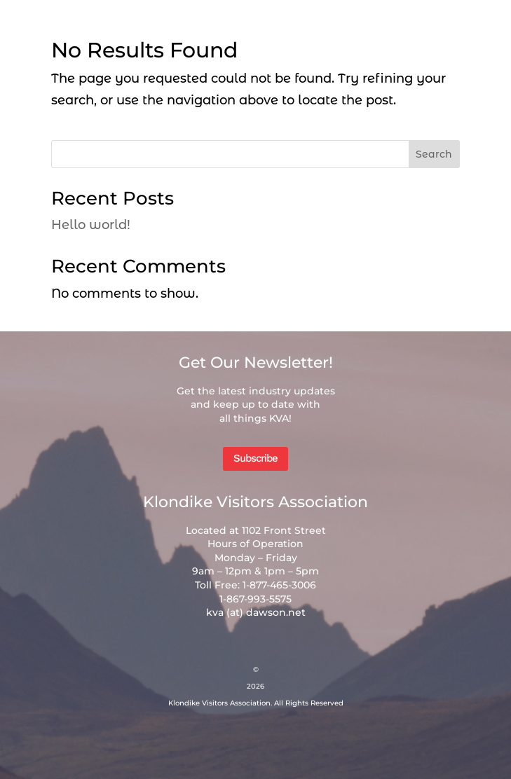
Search (434, 154)
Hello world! (90, 225)
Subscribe (255, 458)
